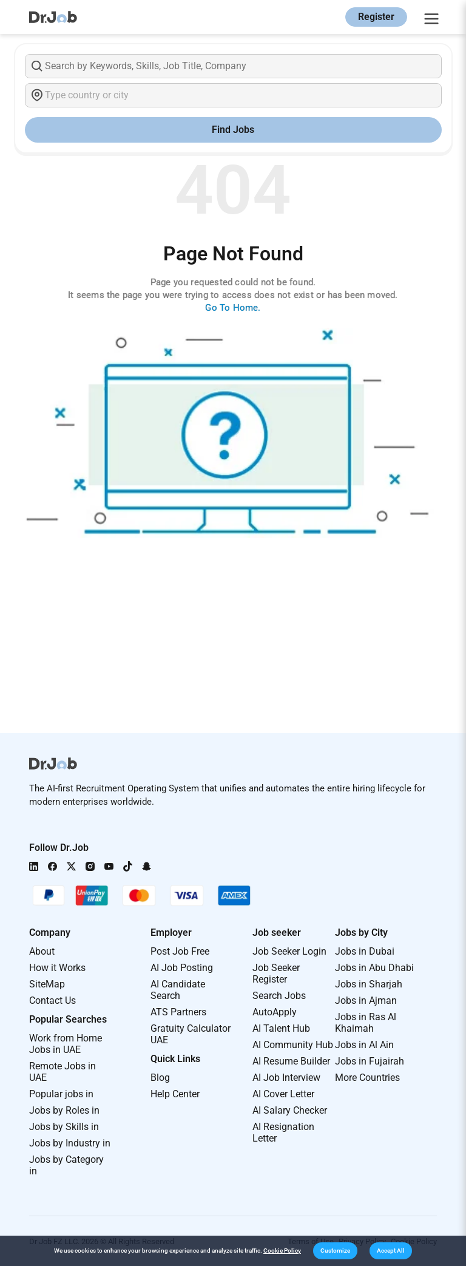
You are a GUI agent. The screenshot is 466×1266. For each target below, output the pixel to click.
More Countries (367, 1077)
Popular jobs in (61, 1094)
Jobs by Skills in (64, 1126)
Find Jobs (233, 129)
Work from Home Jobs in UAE (65, 1043)
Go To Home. (232, 307)
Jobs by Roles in (64, 1110)
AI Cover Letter (283, 1094)
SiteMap (47, 984)
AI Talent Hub (281, 1028)
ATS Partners (178, 1012)
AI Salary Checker (289, 1110)
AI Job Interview (286, 1077)
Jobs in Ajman (366, 1000)
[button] (335, 1250)
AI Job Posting (181, 967)
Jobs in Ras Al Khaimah (365, 1022)
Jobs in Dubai (364, 951)
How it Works (57, 967)
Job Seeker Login (289, 951)
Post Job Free (179, 951)
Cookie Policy (282, 1250)
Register (376, 16)
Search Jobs (279, 995)
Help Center (175, 1094)
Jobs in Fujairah (369, 1061)
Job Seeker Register (276, 973)
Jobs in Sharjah (368, 984)
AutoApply (274, 1012)
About (42, 951)
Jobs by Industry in (69, 1143)
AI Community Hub (292, 1045)
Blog (160, 1077)
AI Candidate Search (177, 989)
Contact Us (52, 1000)
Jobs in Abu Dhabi (374, 967)
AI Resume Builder (291, 1061)
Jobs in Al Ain (364, 1045)
